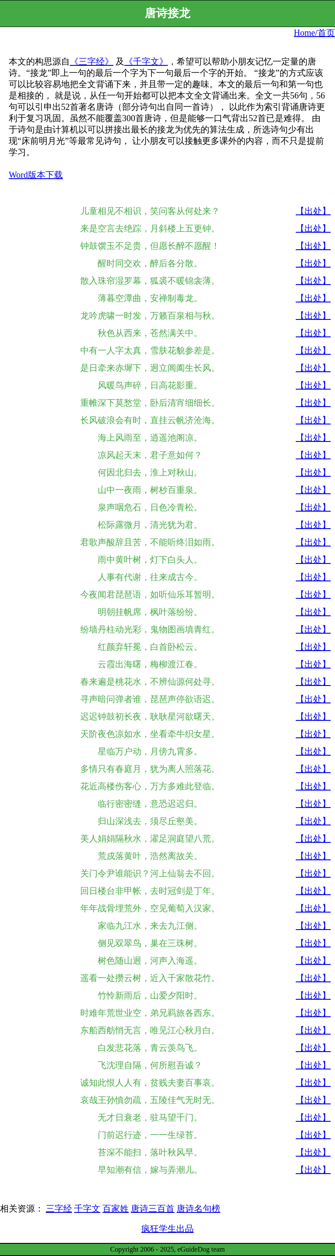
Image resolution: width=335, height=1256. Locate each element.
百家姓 (116, 1208)
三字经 (59, 1208)
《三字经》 (91, 61)
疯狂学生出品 (167, 1228)
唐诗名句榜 (198, 1208)
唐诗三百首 (152, 1208)
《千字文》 (146, 61)
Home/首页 (314, 32)
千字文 (87, 1208)
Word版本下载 (36, 175)
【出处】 (313, 211)
